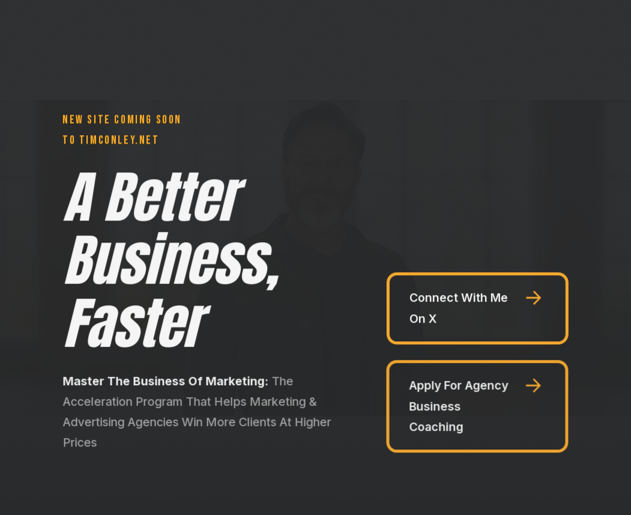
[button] (478, 308)
